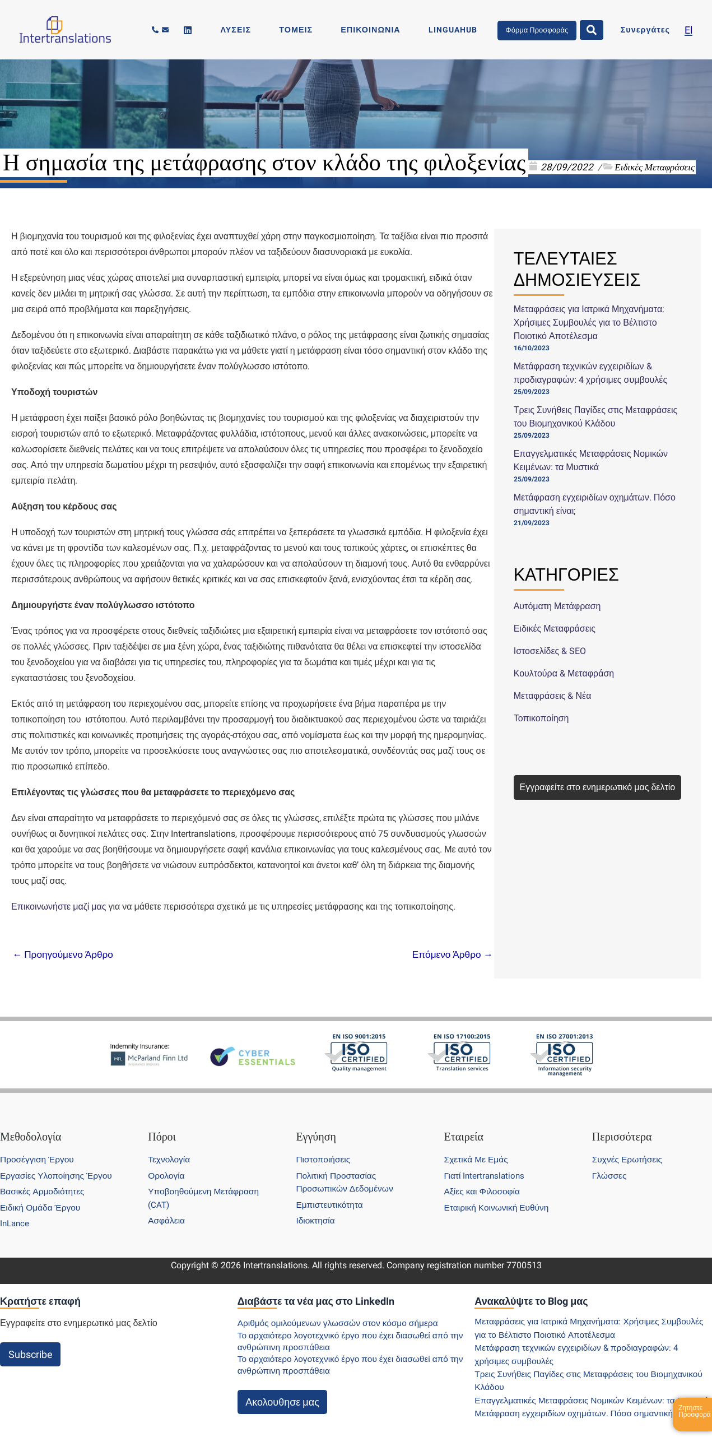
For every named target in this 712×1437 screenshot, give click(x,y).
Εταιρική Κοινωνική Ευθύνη (498, 1194)
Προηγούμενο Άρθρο (65, 954)
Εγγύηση (316, 1124)
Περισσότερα (622, 1124)
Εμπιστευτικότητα (331, 1191)
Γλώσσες (610, 1162)
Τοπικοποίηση (541, 718)
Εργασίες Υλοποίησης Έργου (58, 1162)
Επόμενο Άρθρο (450, 954)
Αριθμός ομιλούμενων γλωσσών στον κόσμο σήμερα (342, 1310)
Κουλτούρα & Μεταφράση (564, 673)
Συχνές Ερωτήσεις (629, 1146)
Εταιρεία (463, 1124)
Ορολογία (167, 1162)
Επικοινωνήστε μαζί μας (58, 906)
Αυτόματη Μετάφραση (557, 606)
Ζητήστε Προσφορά (694, 1411)
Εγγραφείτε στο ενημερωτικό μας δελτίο (597, 787)
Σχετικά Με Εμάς (477, 1146)
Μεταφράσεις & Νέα (553, 695)
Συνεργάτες (655, 30)
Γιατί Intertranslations (486, 1162)
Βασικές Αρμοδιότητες (44, 1178)
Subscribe (30, 1341)
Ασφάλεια (167, 1207)
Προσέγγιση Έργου (38, 1146)
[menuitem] (688, 30)
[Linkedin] (282, 30)
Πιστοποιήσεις (324, 1146)
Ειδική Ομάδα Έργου (42, 1194)
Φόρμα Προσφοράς (555, 29)
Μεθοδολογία (31, 1124)
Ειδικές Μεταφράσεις (655, 167)
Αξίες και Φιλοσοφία (483, 1178)
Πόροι (162, 1124)
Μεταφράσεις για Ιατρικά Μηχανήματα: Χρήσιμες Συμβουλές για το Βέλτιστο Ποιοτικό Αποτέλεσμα (589, 322)
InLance (15, 1210)
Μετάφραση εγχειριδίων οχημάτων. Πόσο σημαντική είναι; (588, 1413)
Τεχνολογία (170, 1146)
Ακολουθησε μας (282, 1388)
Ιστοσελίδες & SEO (550, 651)
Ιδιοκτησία (316, 1207)
